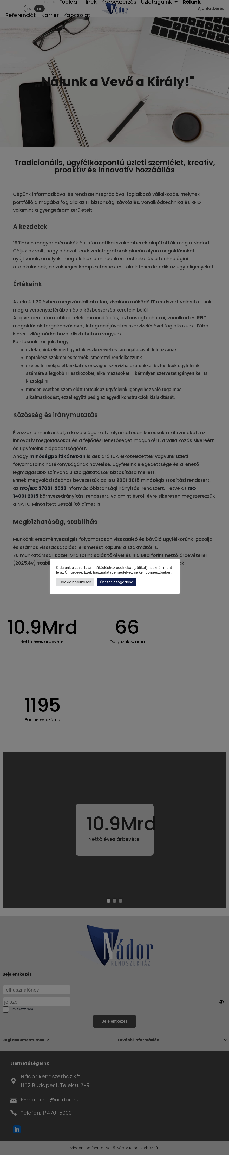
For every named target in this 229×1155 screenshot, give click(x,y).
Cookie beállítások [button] (75, 582)
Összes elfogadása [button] (116, 582)
